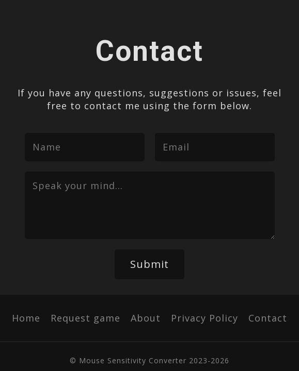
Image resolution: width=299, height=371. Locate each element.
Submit (149, 264)
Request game (85, 318)
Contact (267, 318)
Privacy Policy (204, 318)
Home (26, 318)
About (146, 318)
